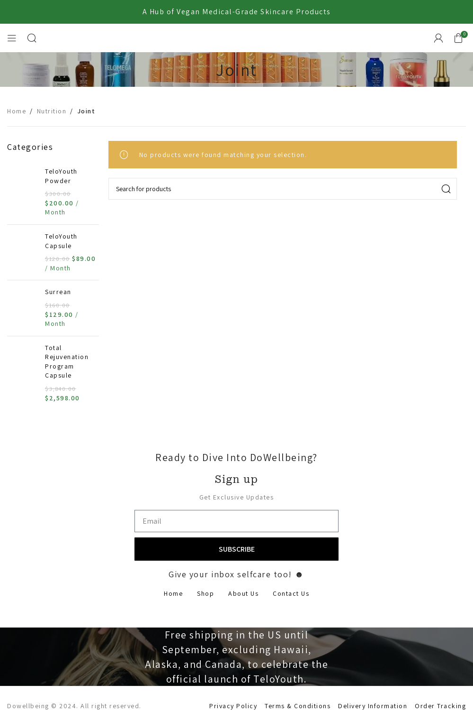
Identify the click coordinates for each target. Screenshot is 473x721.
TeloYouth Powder (61, 176)
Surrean (58, 291)
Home (16, 111)
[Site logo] (236, 37)
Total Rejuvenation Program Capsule (67, 361)
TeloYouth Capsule (61, 241)
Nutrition (52, 111)
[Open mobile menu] (12, 37)
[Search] (32, 37)
